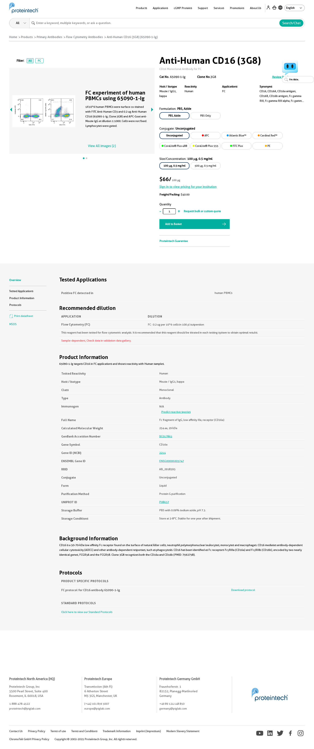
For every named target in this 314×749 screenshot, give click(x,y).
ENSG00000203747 (171, 461)
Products (141, 8)
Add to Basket (173, 224)
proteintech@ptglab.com (24, 708)
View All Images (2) (102, 146)
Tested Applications (21, 291)
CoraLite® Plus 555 (205, 145)
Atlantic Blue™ (236, 135)
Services (219, 8)
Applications (160, 8)
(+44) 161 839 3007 (96, 703)
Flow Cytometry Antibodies (84, 37)
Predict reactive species (176, 411)
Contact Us (15, 731)
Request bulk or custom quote (202, 211)
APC (205, 135)
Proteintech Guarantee (173, 241)
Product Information (21, 298)
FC (39, 60)
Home (13, 37)
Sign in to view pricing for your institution (188, 187)
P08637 (164, 502)
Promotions (237, 8)
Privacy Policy (36, 731)
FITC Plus (236, 145)
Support (203, 8)
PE (267, 145)
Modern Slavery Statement (182, 731)
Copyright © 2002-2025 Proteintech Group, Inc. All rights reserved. (95, 739)
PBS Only (205, 115)
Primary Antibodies (49, 37)
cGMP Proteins (183, 8)
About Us (255, 8)
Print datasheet (21, 316)
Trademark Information (117, 731)
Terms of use (58, 731)
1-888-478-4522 (19, 703)
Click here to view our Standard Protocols (86, 612)
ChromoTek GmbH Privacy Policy (29, 739)
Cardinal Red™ (267, 135)
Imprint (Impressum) (148, 731)
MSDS (13, 324)
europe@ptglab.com (97, 708)
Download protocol (243, 590)
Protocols (15, 304)
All (30, 60)
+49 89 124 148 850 (171, 703)
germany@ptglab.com (173, 708)
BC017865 (165, 436)
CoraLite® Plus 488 (174, 145)
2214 (162, 452)
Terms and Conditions (84, 731)
